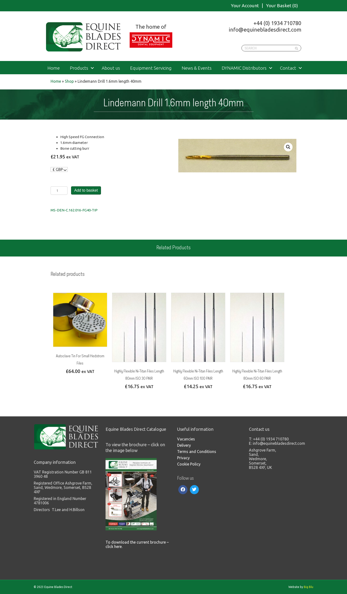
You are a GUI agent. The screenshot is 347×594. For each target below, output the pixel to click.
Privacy (183, 458)
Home (53, 68)
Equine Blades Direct (84, 37)
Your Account (245, 5)
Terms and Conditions (196, 451)
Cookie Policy (188, 464)
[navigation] (59, 169)
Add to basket (86, 190)
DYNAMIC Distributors (244, 68)
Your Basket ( (282, 5)
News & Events (197, 68)
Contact (288, 68)
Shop (69, 81)
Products (79, 68)
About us (111, 68)
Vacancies (186, 439)
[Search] (271, 48)
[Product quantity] (59, 190)
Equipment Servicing (151, 68)
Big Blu (308, 586)
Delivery (184, 445)
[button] (288, 147)
